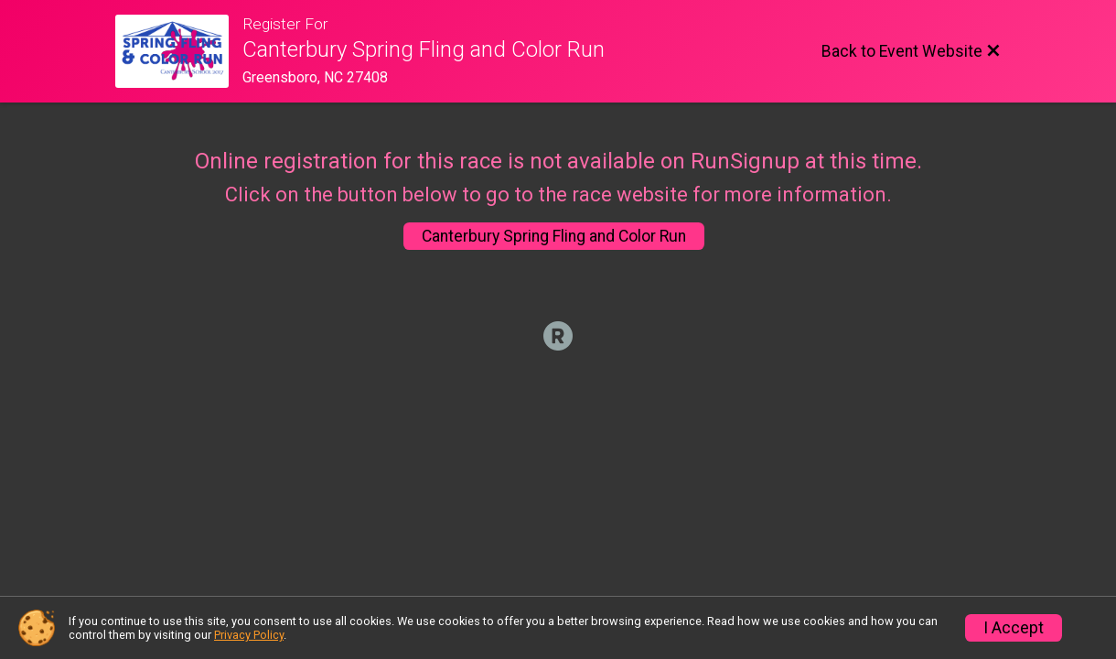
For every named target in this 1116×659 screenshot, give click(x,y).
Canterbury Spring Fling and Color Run (554, 236)
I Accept (1013, 628)
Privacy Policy (249, 635)
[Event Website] (178, 51)
